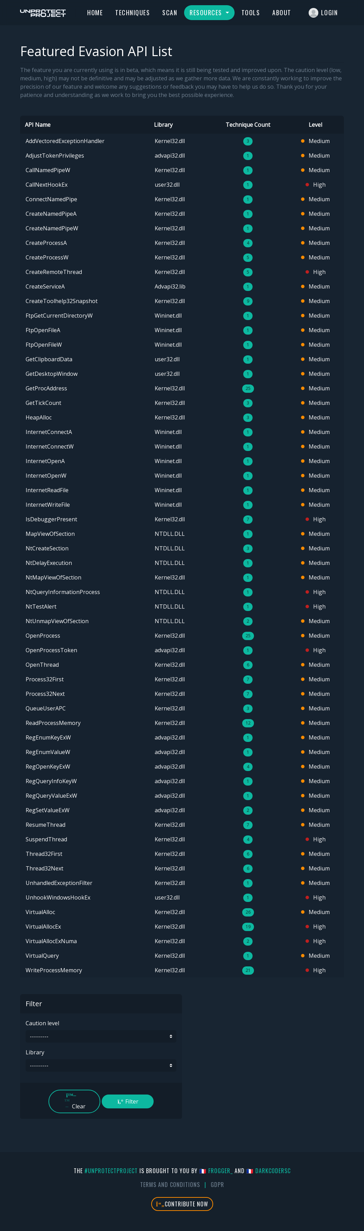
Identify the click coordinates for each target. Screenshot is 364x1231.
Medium (315, 141)
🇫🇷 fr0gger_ (216, 1171)
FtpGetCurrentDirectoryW (59, 315)
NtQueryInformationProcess (63, 592)
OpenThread (42, 664)
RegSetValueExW (48, 810)
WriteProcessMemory (54, 970)
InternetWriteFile (48, 504)
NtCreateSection (47, 548)
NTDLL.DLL (170, 534)
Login (323, 13)
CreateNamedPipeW (52, 228)
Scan (169, 12)
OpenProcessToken (51, 650)
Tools (251, 12)
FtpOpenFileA (43, 330)
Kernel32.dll (170, 141)
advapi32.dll (170, 155)
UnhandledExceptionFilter (59, 883)
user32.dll (167, 184)
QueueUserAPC (46, 708)
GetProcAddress (46, 388)
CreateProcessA (46, 243)
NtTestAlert (41, 606)
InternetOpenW (46, 475)
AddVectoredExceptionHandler (65, 141)
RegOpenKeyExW (48, 766)
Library (35, 1052)
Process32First (45, 679)
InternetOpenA (45, 461)
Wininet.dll (168, 315)
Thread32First (44, 854)
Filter (127, 1101)
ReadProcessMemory (53, 723)
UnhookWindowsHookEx (58, 897)
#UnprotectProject (111, 1171)
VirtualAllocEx (43, 926)
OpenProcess (43, 635)
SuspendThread (46, 839)
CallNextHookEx (46, 184)
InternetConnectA (49, 432)
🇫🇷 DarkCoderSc (268, 1171)
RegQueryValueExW (51, 795)
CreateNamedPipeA (51, 214)
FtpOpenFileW (44, 344)
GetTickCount (43, 403)
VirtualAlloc (40, 912)
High (316, 184)
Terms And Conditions (170, 1184)
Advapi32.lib (170, 286)
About (281, 12)
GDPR (217, 1184)
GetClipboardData (49, 359)
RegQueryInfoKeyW (51, 781)
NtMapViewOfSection (53, 577)
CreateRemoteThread (54, 272)
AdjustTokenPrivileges (55, 155)
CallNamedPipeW (48, 170)
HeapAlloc (39, 417)
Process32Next (45, 694)
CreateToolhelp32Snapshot (62, 301)
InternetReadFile (47, 490)
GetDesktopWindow (52, 374)
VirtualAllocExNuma (51, 941)
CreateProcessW (47, 257)
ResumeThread (45, 825)
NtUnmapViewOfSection (57, 621)
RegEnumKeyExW (48, 737)
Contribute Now (182, 1204)
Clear (74, 1101)
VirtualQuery (42, 955)
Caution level (42, 1023)
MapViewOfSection (50, 534)
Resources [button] (207, 12)
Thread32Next (44, 868)
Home (95, 12)
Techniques (132, 12)
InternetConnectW (50, 446)
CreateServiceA (45, 286)
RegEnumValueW (48, 752)
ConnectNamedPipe (51, 199)
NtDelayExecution (49, 563)
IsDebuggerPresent (51, 519)
